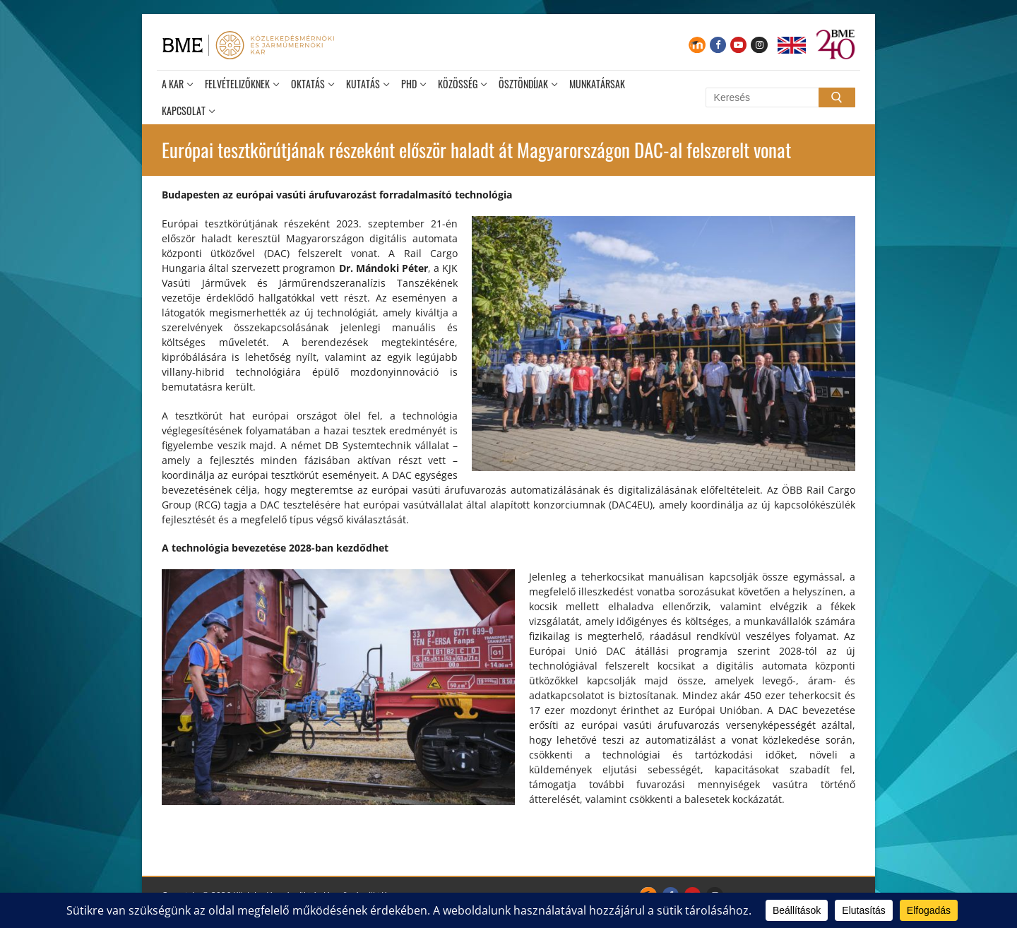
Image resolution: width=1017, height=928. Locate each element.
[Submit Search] (837, 97)
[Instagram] (759, 45)
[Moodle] (697, 45)
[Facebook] (718, 45)
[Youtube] (738, 45)
